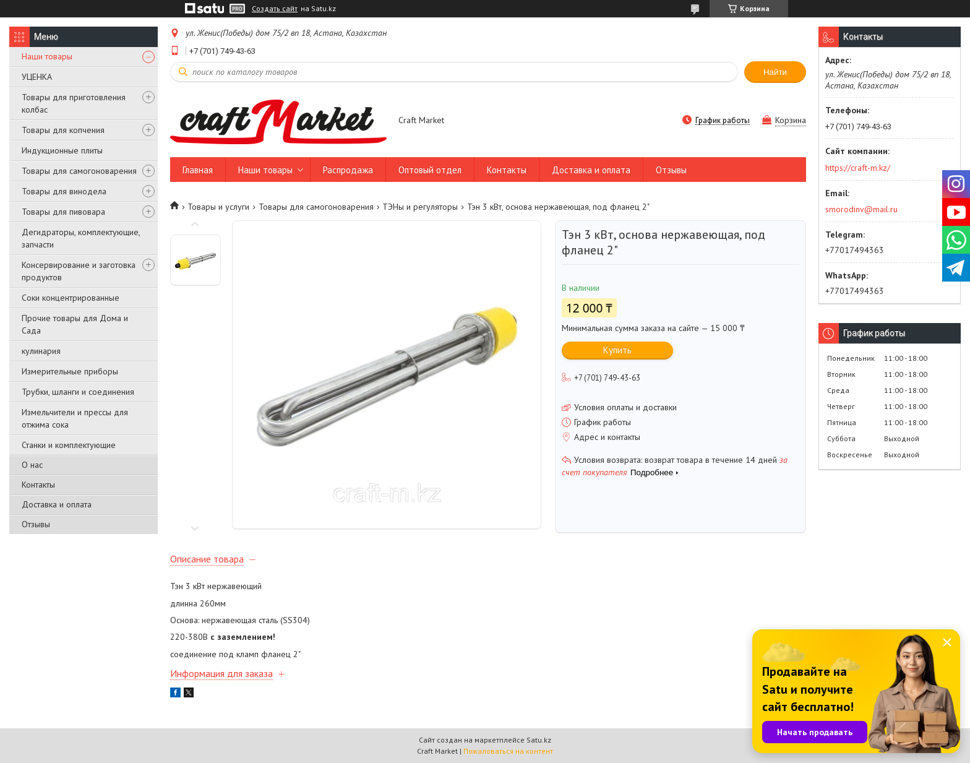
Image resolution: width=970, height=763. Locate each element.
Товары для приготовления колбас (74, 103)
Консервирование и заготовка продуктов (78, 271)
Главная (197, 170)
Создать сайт (275, 8)
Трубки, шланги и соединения (78, 391)
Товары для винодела (64, 191)
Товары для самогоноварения (79, 170)
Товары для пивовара (63, 211)
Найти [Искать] (775, 72)
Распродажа (348, 170)
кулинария (41, 350)
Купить (617, 350)
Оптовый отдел (429, 170)
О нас (32, 464)
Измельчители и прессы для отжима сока (75, 418)
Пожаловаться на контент (508, 751)
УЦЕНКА (37, 76)
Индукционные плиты (62, 150)
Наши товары (47, 56)
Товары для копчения (63, 130)
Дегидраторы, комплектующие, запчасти (81, 238)
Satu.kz (538, 739)
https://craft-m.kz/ (857, 167)
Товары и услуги (218, 206)
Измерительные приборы (70, 371)
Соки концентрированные (70, 297)
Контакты (38, 484)
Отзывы (36, 524)
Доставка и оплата (57, 504)
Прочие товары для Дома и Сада (75, 324)
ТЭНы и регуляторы (420, 206)
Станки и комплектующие (69, 444)
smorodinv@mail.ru (861, 209)
